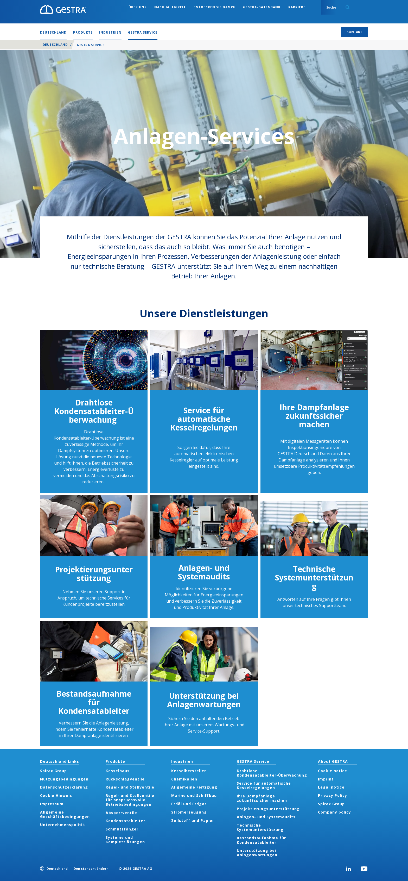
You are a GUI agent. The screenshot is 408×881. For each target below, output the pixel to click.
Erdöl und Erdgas (189, 803)
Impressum (51, 803)
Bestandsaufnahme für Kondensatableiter (93, 702)
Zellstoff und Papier (192, 820)
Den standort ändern (91, 868)
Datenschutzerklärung (64, 787)
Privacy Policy (332, 795)
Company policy (334, 812)
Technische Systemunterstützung (314, 577)
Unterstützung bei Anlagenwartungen (204, 700)
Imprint (326, 779)
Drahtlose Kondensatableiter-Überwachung (94, 411)
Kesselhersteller (188, 770)
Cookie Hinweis (56, 795)
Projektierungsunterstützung (94, 573)
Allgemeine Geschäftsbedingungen (65, 814)
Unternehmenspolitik (62, 824)
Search (348, 7)
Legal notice (331, 787)
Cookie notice (332, 770)
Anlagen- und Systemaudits (204, 572)
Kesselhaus (118, 770)
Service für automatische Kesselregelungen (204, 419)
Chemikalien (184, 779)
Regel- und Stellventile (130, 787)
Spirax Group (53, 770)
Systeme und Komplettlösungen (125, 839)
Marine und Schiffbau (194, 795)
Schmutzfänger (122, 829)
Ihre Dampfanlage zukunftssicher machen (314, 416)
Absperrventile (121, 812)
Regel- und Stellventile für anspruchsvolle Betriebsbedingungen (130, 800)
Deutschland (55, 44)
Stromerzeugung (189, 812)
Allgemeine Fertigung (194, 787)
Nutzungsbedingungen (64, 779)
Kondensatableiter (125, 820)
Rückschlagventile (125, 779)
